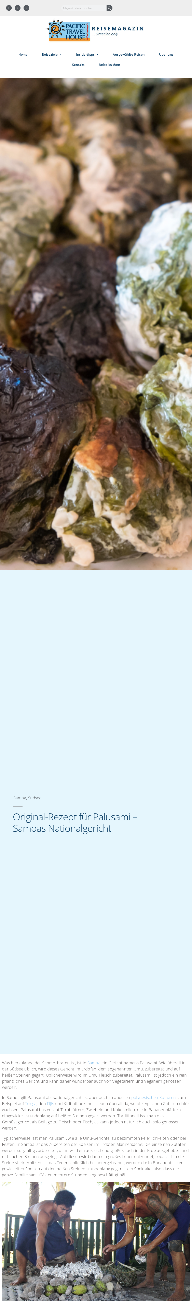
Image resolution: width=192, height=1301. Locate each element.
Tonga (31, 1103)
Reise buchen (109, 65)
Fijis (50, 1103)
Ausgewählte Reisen (129, 54)
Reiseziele (52, 54)
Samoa (94, 1063)
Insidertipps (87, 54)
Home (23, 54)
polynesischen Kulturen (153, 1097)
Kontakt (78, 65)
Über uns (166, 54)
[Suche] (109, 8)
